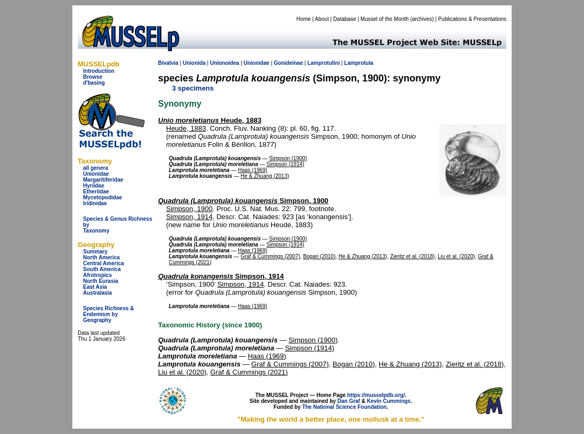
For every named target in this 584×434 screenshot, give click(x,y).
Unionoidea (224, 63)
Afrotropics (97, 275)
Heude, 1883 (209, 120)
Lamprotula (358, 63)
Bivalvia (168, 63)
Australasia (97, 293)
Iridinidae (95, 203)
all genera (95, 168)
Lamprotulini (324, 63)
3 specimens (193, 88)
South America (102, 269)
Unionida (194, 63)
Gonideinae (288, 63)
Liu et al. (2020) (456, 256)
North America (101, 257)
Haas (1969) (252, 170)
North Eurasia (100, 281)
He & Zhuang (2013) (265, 176)
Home (303, 19)
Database (344, 19)
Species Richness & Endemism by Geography (108, 314)
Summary (95, 252)
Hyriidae (93, 186)
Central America (103, 263)
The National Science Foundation (344, 407)
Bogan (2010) (319, 256)
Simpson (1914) (285, 164)
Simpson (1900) (288, 158)
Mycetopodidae (102, 197)
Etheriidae (96, 191)
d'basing (94, 83)
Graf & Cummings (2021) (249, 372)
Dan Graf (349, 401)
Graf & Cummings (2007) (270, 256)
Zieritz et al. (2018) (412, 256)
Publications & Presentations (472, 19)
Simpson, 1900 (243, 201)
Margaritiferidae (103, 180)
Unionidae (96, 174)
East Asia (95, 287)
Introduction (98, 71)
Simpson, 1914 (189, 217)
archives (422, 19)
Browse (92, 77)
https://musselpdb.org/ (376, 395)
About (322, 19)
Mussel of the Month (385, 19)
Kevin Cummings (389, 401)
